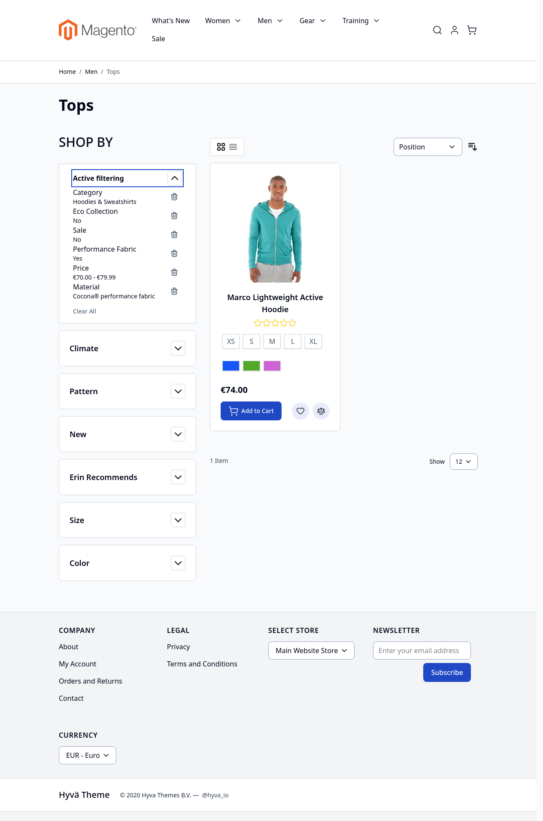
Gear (307, 20)
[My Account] (454, 30)
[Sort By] (428, 147)
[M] (272, 340)
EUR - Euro (83, 755)
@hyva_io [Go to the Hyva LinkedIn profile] (215, 795)
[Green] (251, 367)
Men (265, 20)
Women (217, 20)
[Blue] (231, 367)
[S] (251, 340)
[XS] (231, 340)
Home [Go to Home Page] (67, 71)
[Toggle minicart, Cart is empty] (471, 30)
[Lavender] (272, 367)
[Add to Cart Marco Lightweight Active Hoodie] (251, 410)
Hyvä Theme (84, 794)
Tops (113, 71)
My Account (78, 664)
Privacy (178, 646)
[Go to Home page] (98, 30)
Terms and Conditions (202, 664)
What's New (171, 20)
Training (356, 20)
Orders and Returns (90, 681)
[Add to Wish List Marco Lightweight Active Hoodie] (300, 411)
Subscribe (447, 672)
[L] (293, 340)
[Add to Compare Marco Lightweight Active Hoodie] (321, 411)
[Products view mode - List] (233, 147)
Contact (71, 698)
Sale (158, 38)
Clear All (84, 311)
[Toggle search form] (437, 30)
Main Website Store (307, 650)
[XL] (313, 340)
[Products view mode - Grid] (221, 147)
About (68, 646)
